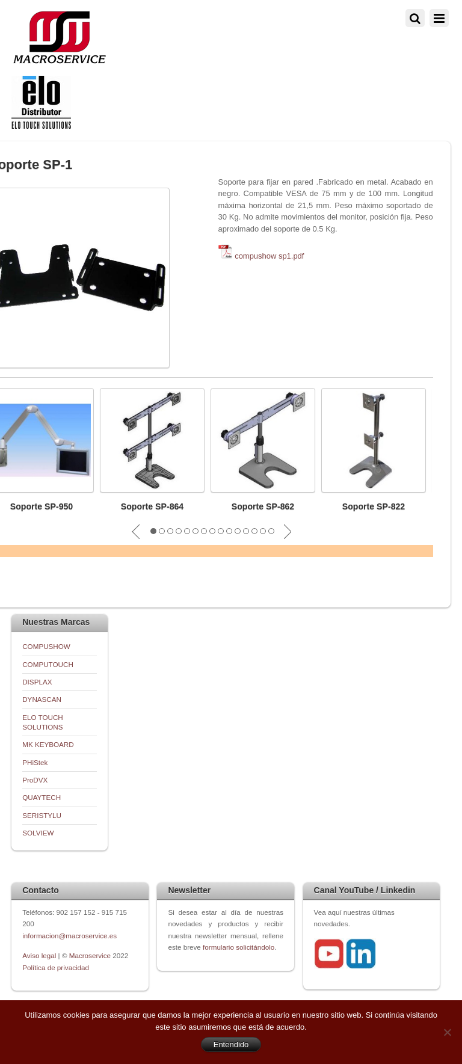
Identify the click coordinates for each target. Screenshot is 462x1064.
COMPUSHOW (46, 646)
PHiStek (35, 762)
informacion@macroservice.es (69, 935)
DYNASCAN (41, 699)
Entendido (231, 1044)
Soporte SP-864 (152, 506)
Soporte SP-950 (41, 506)
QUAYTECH (41, 797)
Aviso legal (40, 955)
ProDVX (35, 780)
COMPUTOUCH (47, 664)
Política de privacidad (55, 967)
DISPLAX (37, 682)
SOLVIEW (38, 833)
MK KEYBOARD (48, 744)
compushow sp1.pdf (269, 255)
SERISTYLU (41, 815)
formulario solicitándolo (238, 947)
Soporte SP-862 (263, 506)
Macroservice (90, 955)
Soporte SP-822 (373, 506)
